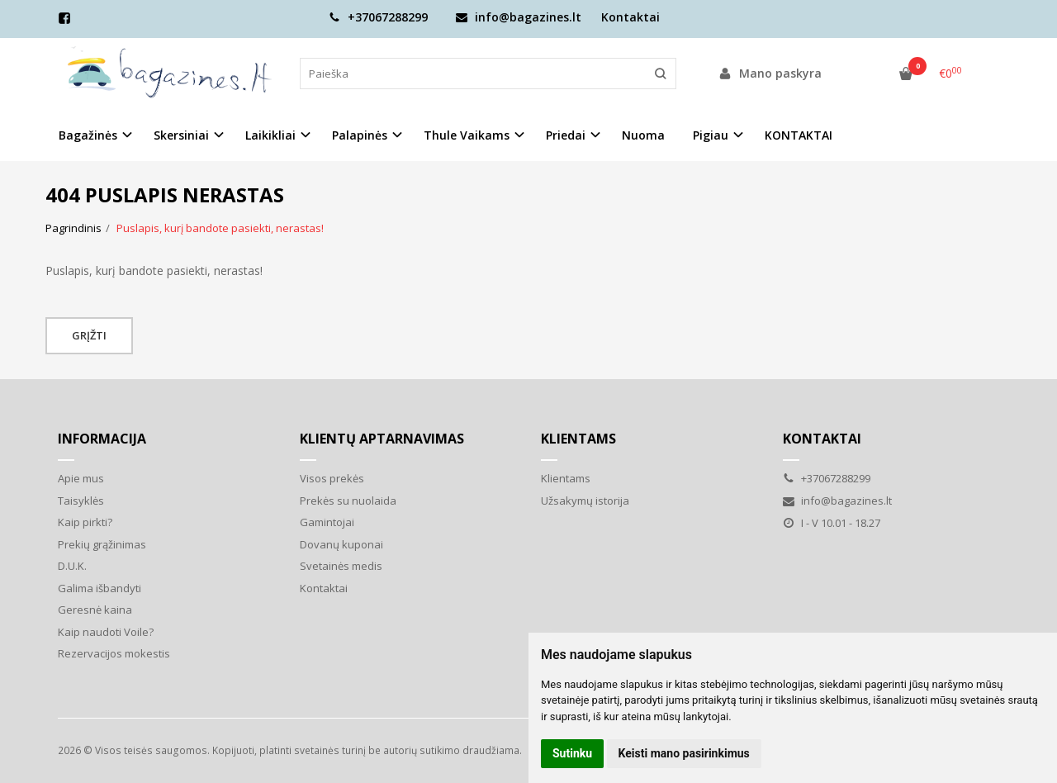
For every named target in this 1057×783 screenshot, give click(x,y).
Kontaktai (630, 17)
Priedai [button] (565, 135)
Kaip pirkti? (85, 522)
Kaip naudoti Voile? (106, 631)
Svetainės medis (341, 565)
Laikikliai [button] (270, 135)
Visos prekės (332, 478)
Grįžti (89, 335)
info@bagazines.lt (518, 17)
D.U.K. (72, 565)
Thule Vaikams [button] (467, 135)
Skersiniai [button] (181, 135)
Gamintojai (327, 522)
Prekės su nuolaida (348, 500)
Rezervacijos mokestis (114, 653)
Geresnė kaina (95, 609)
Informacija (102, 438)
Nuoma (643, 135)
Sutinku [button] (572, 753)
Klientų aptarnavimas (382, 438)
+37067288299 (378, 17)
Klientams (578, 438)
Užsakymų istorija (585, 500)
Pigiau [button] (710, 135)
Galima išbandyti (99, 588)
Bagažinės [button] (88, 135)
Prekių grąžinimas (102, 544)
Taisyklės (81, 500)
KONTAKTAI (798, 135)
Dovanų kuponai (341, 544)
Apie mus (81, 478)
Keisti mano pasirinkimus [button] (684, 753)
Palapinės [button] (359, 135)
